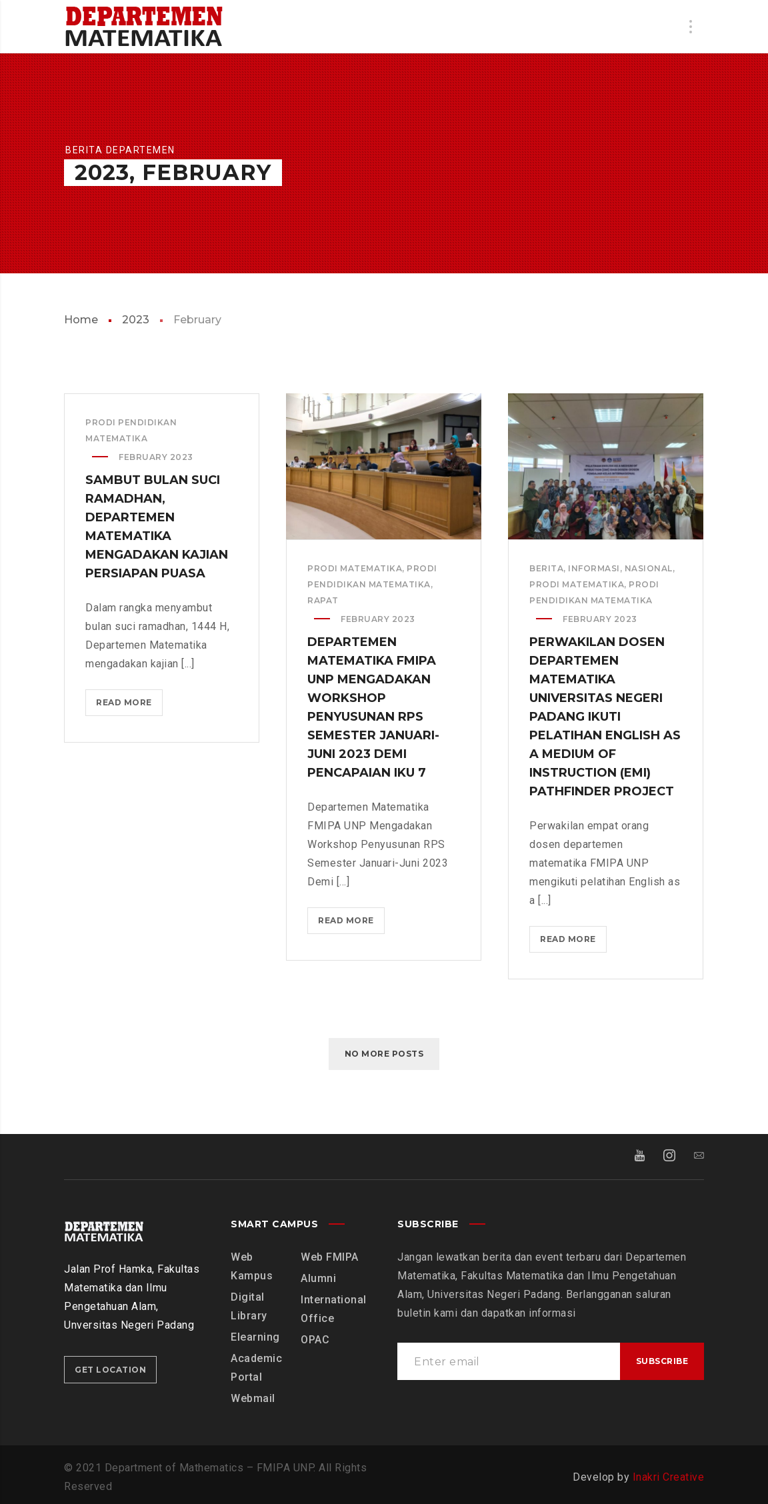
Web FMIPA (330, 1257)
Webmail (253, 1398)
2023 (135, 319)
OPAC (315, 1339)
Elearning (255, 1337)
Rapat (323, 600)
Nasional (649, 568)
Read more (128, 705)
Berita (546, 568)
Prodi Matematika (354, 568)
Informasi (594, 568)
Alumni (318, 1278)
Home (81, 319)
